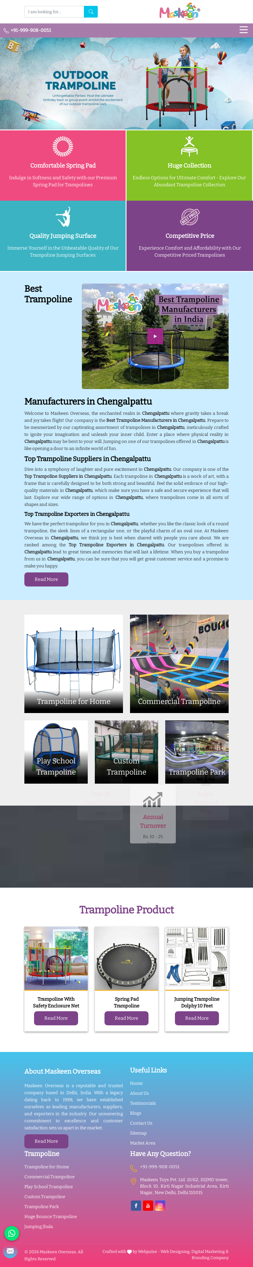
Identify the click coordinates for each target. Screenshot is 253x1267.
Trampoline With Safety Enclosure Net (56, 1002)
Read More (46, 579)
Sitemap (138, 1133)
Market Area (142, 1143)
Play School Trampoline (48, 1186)
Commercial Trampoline (49, 1176)
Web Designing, (175, 1251)
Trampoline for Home (46, 1166)
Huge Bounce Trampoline (50, 1216)
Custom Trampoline (44, 1196)
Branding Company (210, 1257)
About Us (139, 1093)
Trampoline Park (41, 1206)
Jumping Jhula (38, 1226)
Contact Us (141, 1123)
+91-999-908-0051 (27, 30)
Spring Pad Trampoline (126, 1002)
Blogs (135, 1113)
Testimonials (143, 1103)
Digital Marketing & (210, 1251)
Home (136, 1083)
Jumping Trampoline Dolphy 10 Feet (197, 1002)
